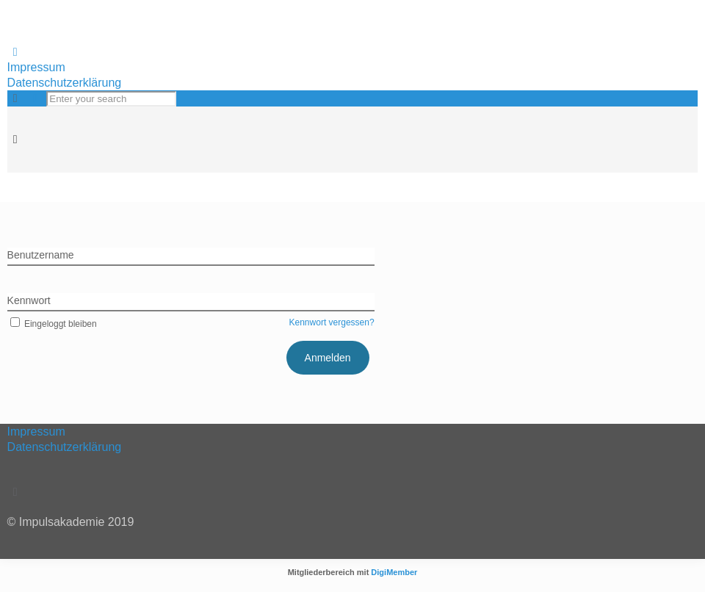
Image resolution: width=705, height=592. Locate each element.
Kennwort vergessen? (332, 322)
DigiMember (394, 572)
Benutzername (40, 255)
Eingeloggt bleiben (52, 324)
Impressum (36, 67)
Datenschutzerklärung (64, 82)
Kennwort (29, 300)
